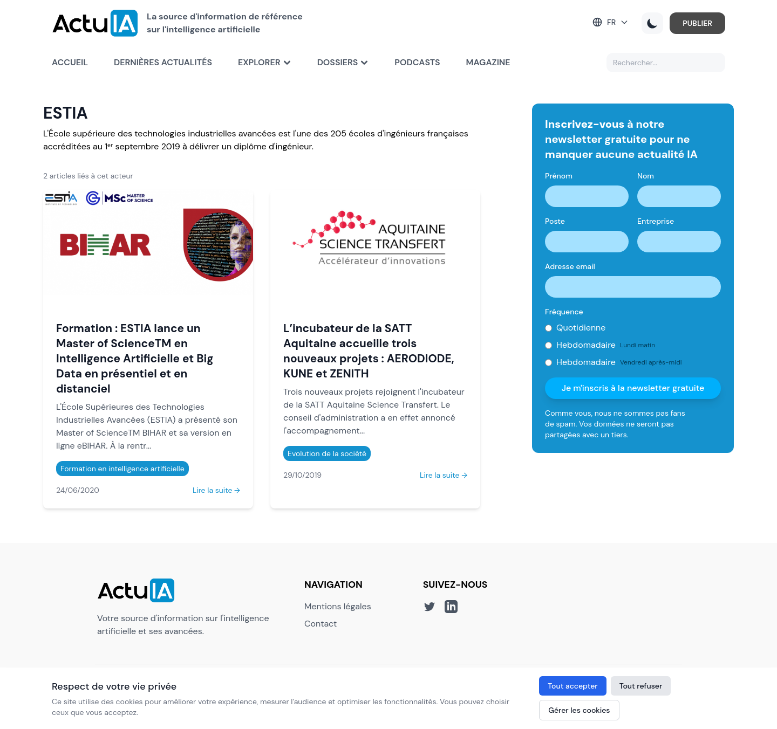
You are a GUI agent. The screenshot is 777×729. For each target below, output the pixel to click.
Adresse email (570, 266)
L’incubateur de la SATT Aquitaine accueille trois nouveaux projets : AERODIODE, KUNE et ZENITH (368, 351)
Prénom (558, 176)
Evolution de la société (327, 453)
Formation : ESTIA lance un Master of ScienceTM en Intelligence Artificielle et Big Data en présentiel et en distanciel (135, 358)
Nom (645, 176)
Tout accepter (572, 686)
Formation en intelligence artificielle (122, 468)
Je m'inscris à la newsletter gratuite (633, 388)
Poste (555, 221)
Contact (320, 623)
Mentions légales (337, 606)
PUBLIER (697, 23)
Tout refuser (641, 686)
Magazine (488, 62)
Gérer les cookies (579, 710)
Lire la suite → (216, 490)
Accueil (70, 62)
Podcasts (417, 62)
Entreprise (655, 221)
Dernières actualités (163, 62)
